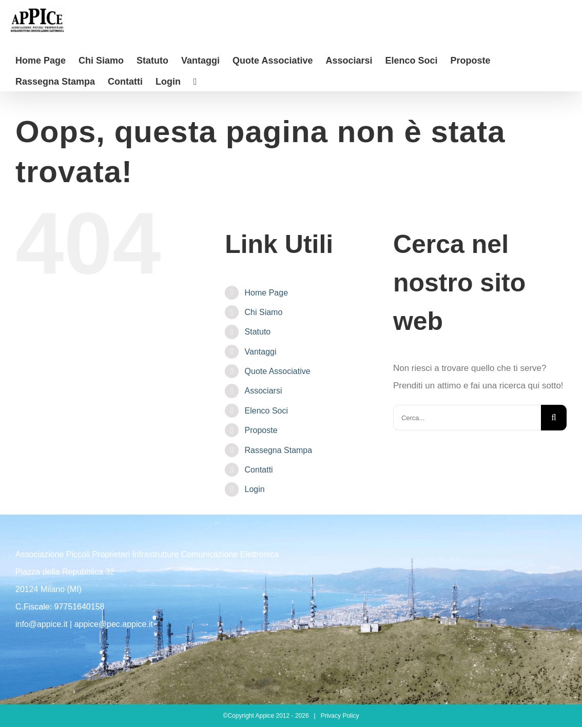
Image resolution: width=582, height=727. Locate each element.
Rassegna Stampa (279, 450)
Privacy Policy (340, 715)
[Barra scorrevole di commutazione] (195, 80)
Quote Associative (278, 371)
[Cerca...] (467, 417)
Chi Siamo (264, 312)
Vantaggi (261, 351)
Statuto (258, 331)
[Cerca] (554, 417)
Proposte (261, 430)
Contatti (259, 469)
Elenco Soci (266, 410)
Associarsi (263, 390)
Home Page (266, 292)
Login (255, 489)
